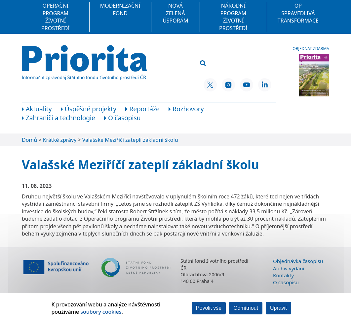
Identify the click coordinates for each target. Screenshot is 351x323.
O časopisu (286, 282)
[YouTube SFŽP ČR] (246, 84)
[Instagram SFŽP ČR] (228, 84)
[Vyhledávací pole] (231, 53)
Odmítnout (245, 308)
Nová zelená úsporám (175, 13)
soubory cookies (100, 311)
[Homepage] (84, 62)
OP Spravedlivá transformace (298, 13)
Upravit (278, 308)
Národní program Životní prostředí (233, 16)
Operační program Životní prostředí (55, 16)
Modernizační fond (120, 9)
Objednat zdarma (310, 48)
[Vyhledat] (203, 63)
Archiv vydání (288, 268)
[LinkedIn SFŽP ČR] (264, 84)
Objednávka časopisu (298, 261)
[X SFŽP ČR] (210, 84)
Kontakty (283, 275)
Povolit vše (208, 308)
